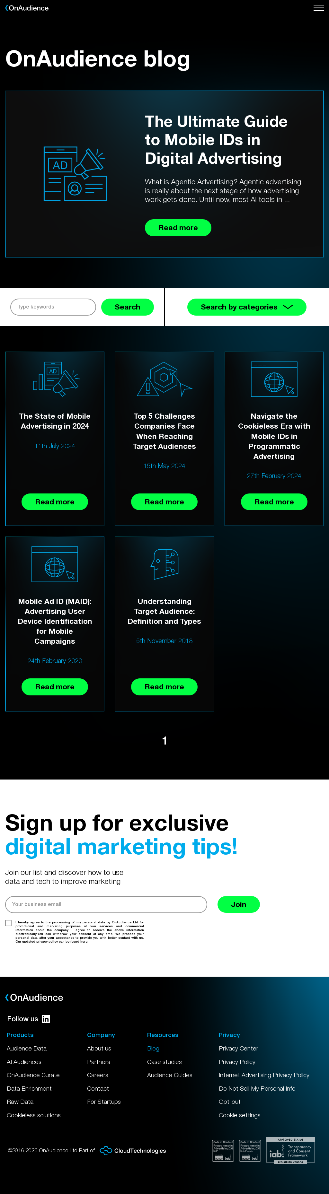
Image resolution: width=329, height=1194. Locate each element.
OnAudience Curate (33, 1074)
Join (238, 904)
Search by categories (247, 306)
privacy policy (47, 941)
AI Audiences (24, 1061)
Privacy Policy (237, 1061)
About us (99, 1048)
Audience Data (27, 1048)
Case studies (164, 1061)
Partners (98, 1061)
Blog (153, 1048)
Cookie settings (240, 1115)
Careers (97, 1074)
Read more (55, 501)
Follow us (28, 1019)
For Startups (104, 1101)
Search (127, 306)
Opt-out (230, 1101)
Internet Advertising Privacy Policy (264, 1074)
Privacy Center (238, 1048)
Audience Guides (169, 1074)
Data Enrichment (29, 1088)
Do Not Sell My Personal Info (257, 1088)
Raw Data (20, 1101)
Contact (98, 1088)
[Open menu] (319, 8)
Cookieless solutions (34, 1115)
